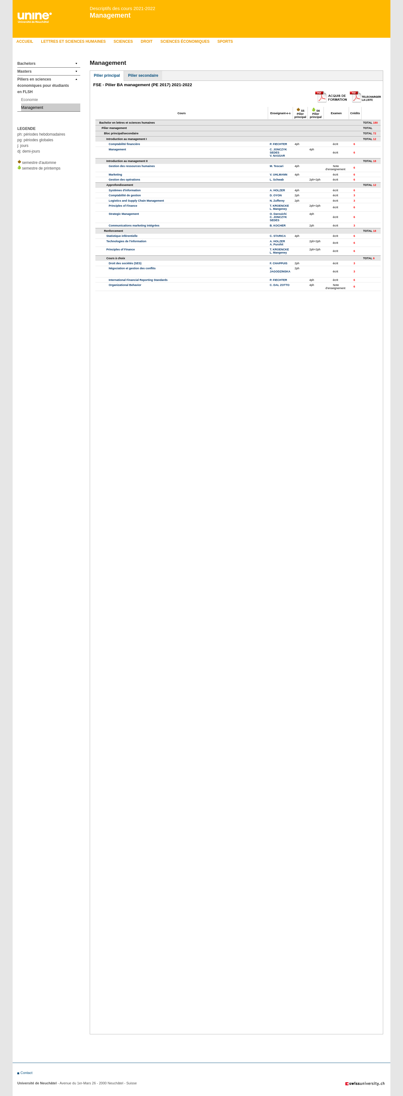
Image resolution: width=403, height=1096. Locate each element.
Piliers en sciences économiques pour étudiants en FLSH (43, 85)
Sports (225, 41)
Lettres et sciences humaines (73, 41)
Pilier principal (107, 75)
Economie (29, 100)
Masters (24, 71)
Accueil (24, 41)
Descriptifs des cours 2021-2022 (122, 8)
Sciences (123, 41)
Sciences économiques (184, 41)
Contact (26, 1073)
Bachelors (26, 63)
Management (110, 15)
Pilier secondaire (143, 75)
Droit (146, 41)
